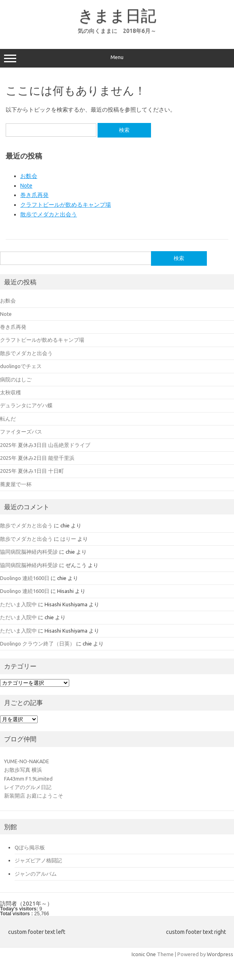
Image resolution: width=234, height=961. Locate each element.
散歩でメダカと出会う (48, 214)
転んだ (8, 418)
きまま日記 (117, 15)
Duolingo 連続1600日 (24, 578)
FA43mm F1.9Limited (28, 778)
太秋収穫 (10, 392)
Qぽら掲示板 (30, 847)
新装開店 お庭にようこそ (33, 795)
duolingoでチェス (21, 366)
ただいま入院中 (18, 604)
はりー (68, 539)
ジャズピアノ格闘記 (38, 860)
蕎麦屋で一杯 (16, 484)
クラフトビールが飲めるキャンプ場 (65, 204)
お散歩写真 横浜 (23, 770)
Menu (117, 58)
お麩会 (28, 176)
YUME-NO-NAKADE (26, 761)
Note (26, 185)
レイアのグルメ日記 (27, 787)
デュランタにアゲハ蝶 (26, 405)
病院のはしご (16, 379)
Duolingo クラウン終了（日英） (37, 643)
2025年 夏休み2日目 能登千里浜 (37, 458)
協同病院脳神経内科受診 (29, 552)
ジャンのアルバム (36, 873)
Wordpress (220, 954)
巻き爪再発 (34, 195)
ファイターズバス (21, 431)
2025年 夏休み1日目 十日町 (32, 471)
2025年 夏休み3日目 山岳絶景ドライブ (45, 445)
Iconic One (144, 954)
